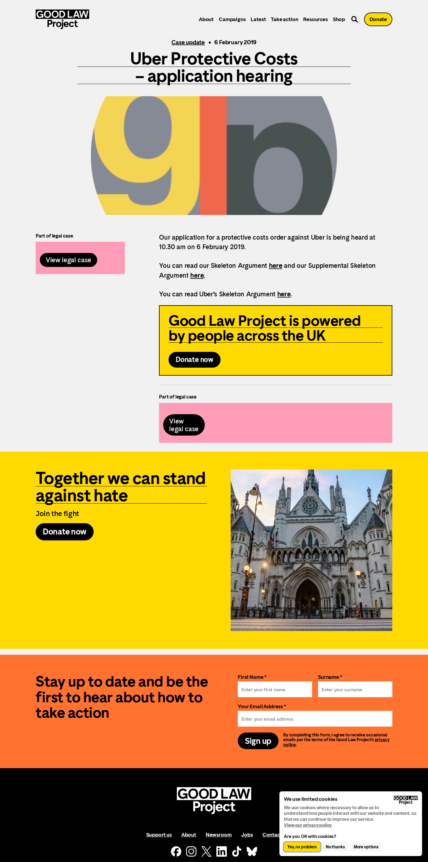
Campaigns (232, 19)
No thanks (335, 846)
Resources (315, 19)
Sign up (258, 741)
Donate (378, 19)
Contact (272, 834)
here (275, 265)
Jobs (247, 834)
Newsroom (219, 834)
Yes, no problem (302, 846)
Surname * (330, 677)
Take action (284, 19)
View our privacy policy (308, 825)
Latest (258, 19)
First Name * (252, 677)
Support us (159, 834)
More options (366, 846)
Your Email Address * (262, 706)
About (206, 19)
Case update (188, 42)
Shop (339, 19)
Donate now (194, 359)
